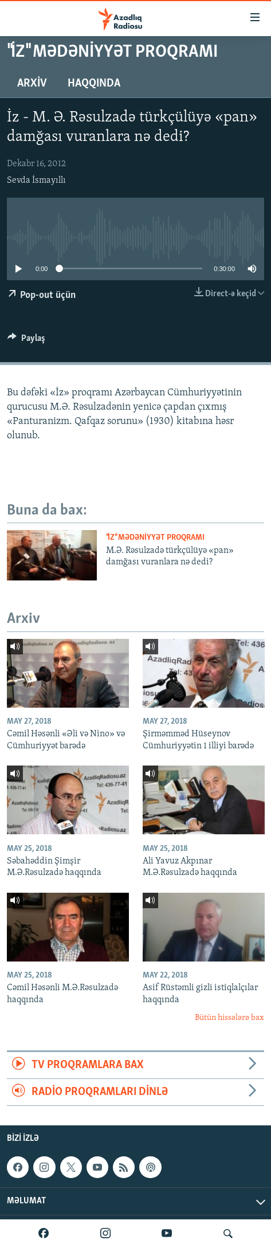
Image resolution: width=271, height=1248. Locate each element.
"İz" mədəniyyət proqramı (155, 537)
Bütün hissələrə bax (229, 1018)
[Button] (26, 341)
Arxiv (32, 83)
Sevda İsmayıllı (36, 180)
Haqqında (94, 83)
